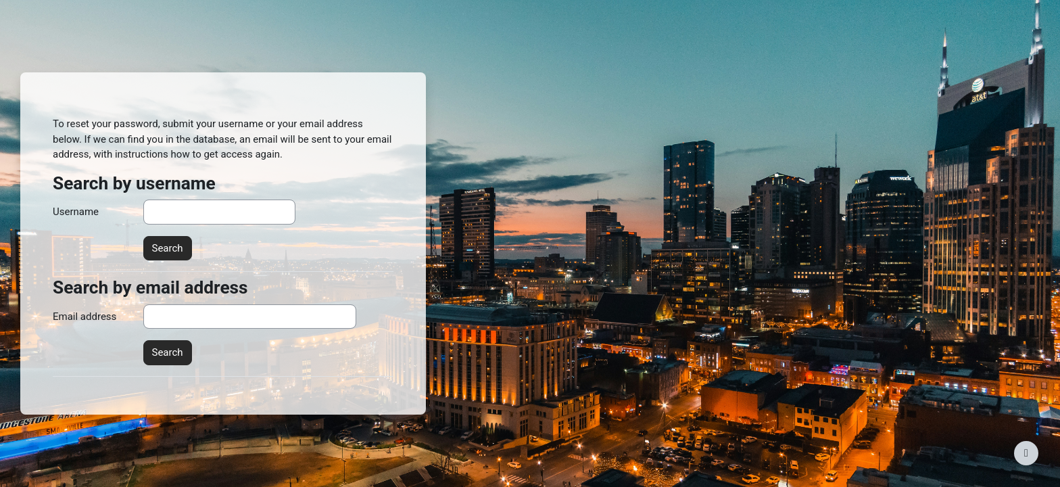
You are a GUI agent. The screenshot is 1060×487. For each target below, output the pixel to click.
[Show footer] (1026, 453)
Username (76, 212)
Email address (84, 316)
